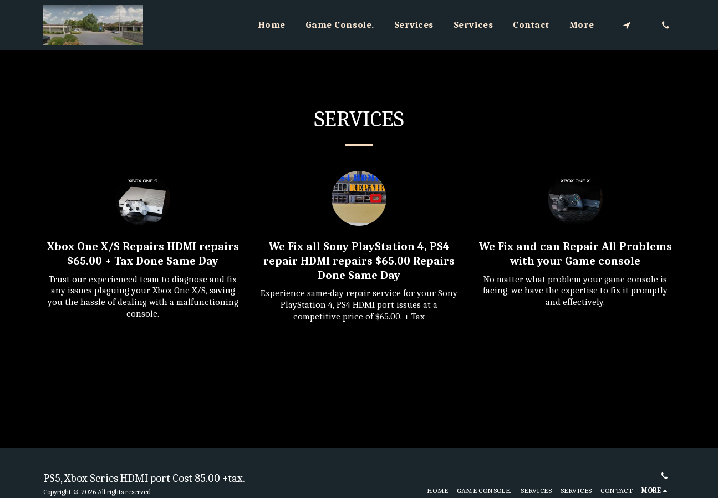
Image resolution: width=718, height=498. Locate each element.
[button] (627, 25)
